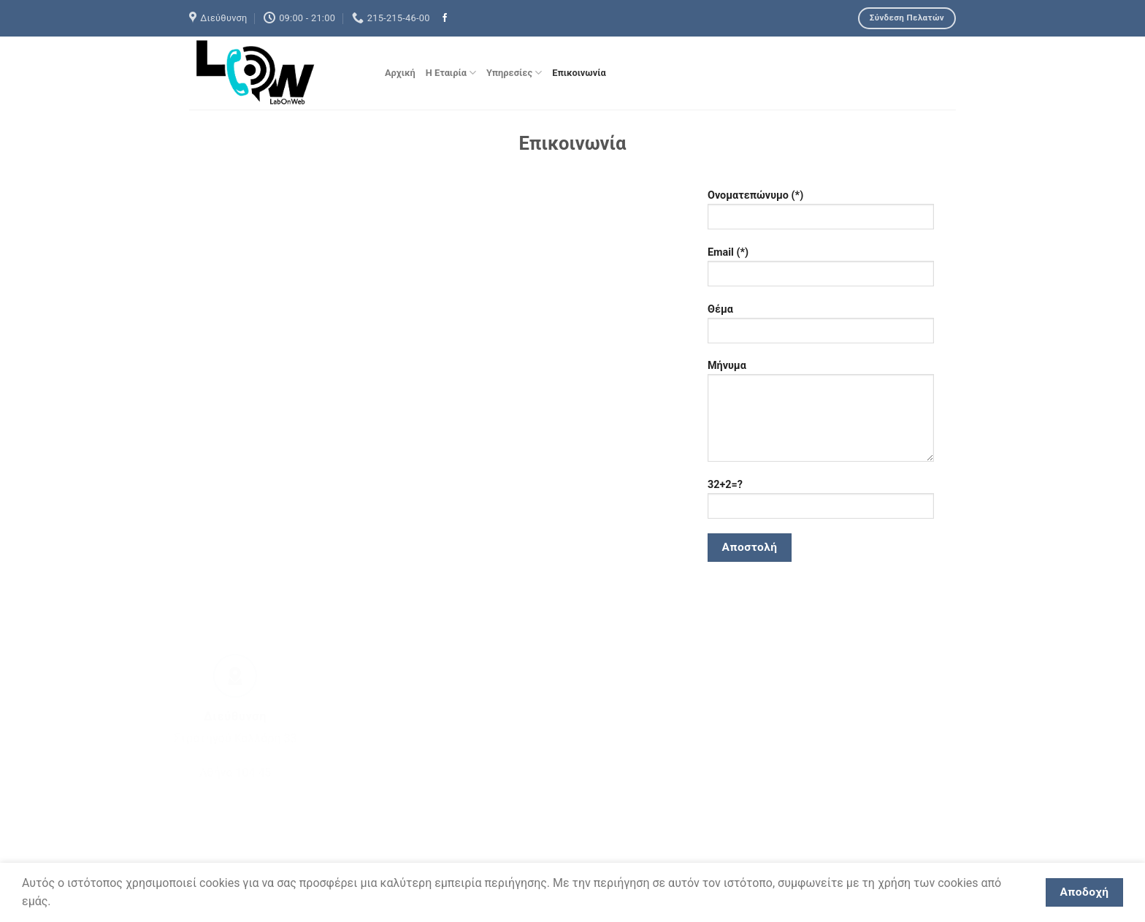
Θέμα (821, 328)
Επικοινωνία (579, 72)
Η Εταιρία (451, 73)
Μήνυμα (821, 415)
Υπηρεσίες (514, 73)
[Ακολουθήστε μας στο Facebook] (444, 18)
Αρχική (400, 72)
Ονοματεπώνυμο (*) (821, 214)
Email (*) (821, 271)
